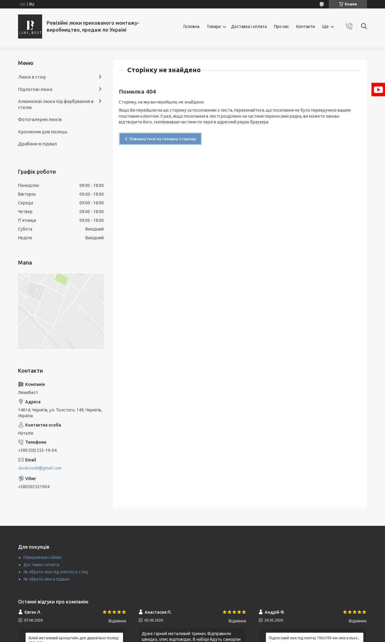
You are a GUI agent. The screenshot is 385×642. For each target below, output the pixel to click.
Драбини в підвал (37, 143)
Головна (191, 26)
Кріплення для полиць (42, 131)
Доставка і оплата (249, 26)
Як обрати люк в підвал (46, 579)
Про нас (281, 26)
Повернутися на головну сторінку (162, 139)
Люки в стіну (32, 76)
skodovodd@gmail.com (39, 468)
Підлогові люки (35, 89)
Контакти (305, 26)
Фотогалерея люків (40, 119)
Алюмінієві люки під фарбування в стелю (56, 104)
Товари (214, 26)
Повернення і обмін (42, 557)
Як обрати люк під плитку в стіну (55, 571)
